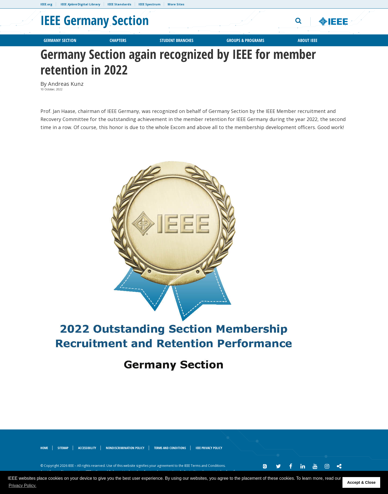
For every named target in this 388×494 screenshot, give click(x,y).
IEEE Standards (119, 4)
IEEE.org (46, 4)
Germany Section (60, 40)
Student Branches (176, 40)
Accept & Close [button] (361, 482)
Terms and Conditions (170, 448)
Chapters (118, 40)
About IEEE (307, 40)
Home (44, 448)
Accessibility (87, 448)
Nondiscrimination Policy (125, 448)
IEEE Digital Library (80, 4)
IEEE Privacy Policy (209, 448)
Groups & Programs (245, 40)
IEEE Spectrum (149, 4)
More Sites (176, 4)
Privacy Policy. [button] (22, 485)
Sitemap (63, 448)
